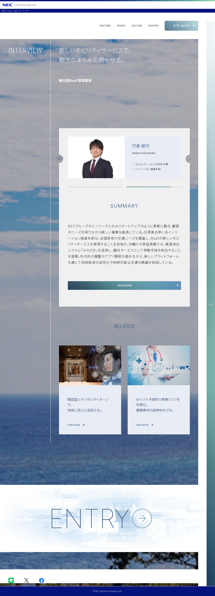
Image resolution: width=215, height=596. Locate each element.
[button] (59, 159)
